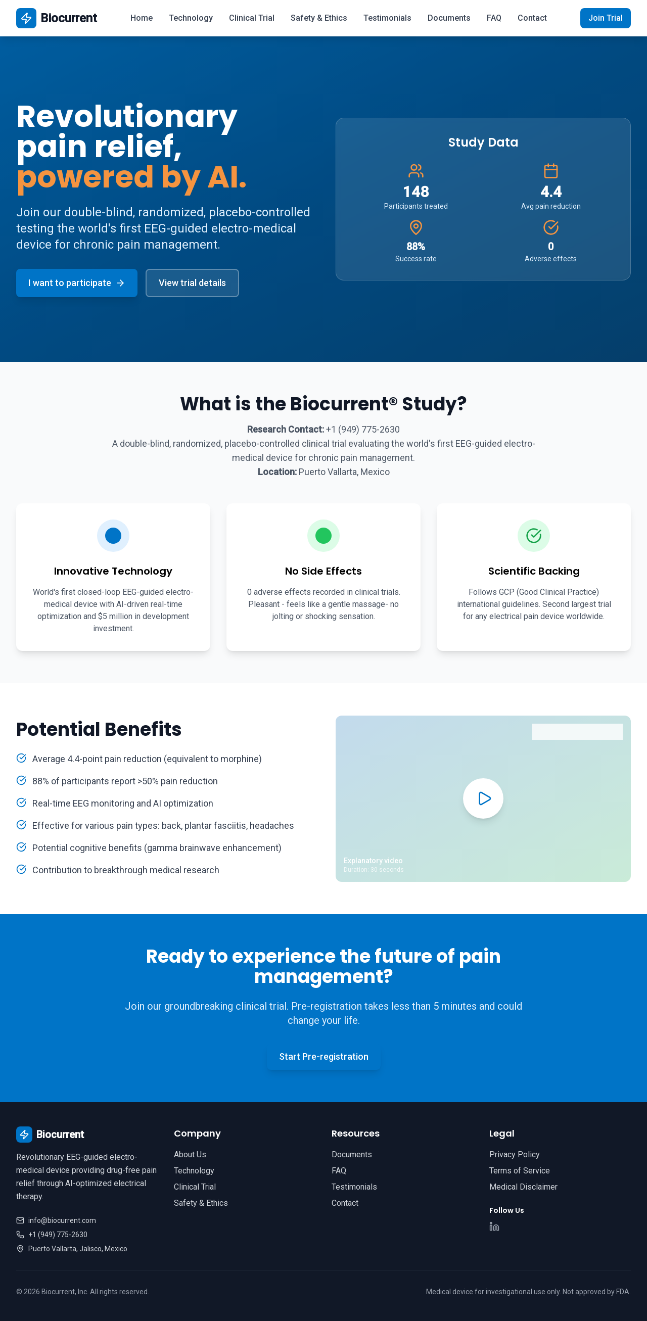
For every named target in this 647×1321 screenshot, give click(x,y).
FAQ (494, 18)
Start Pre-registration (323, 1056)
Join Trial (605, 18)
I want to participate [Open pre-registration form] (76, 282)
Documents (449, 18)
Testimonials (387, 18)
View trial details (192, 282)
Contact (532, 18)
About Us (190, 1154)
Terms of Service (519, 1170)
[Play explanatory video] (483, 798)
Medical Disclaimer (523, 1187)
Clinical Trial (251, 18)
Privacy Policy (514, 1154)
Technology (191, 18)
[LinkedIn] (494, 1226)
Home (141, 18)
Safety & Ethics (319, 18)
